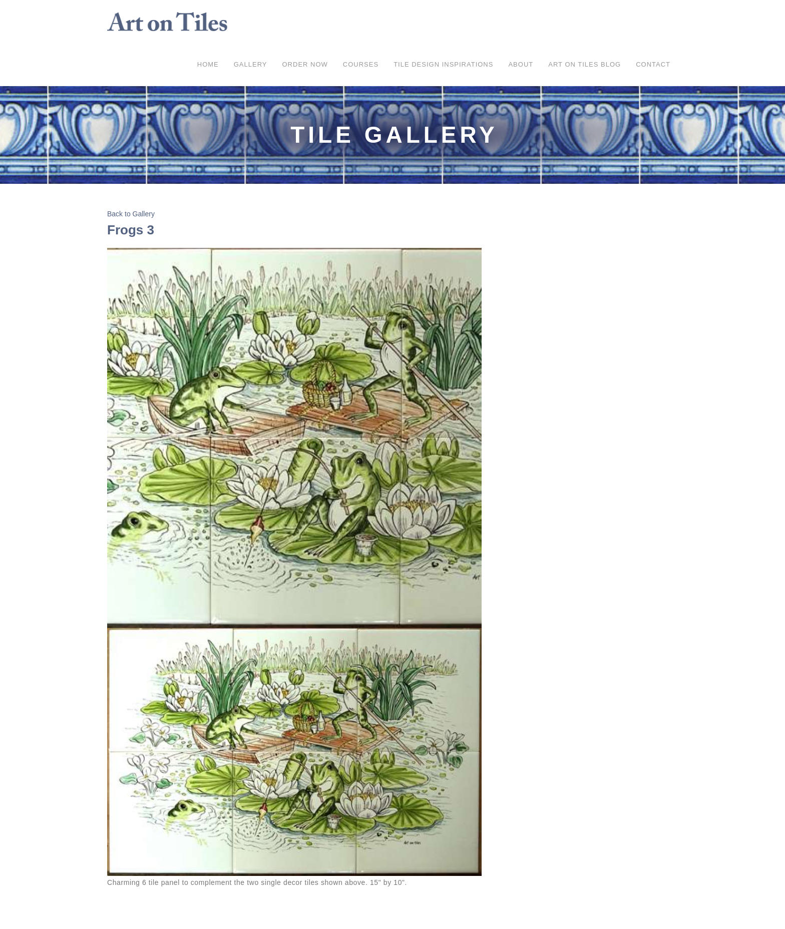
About (520, 64)
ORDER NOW (305, 64)
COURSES (360, 64)
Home (208, 64)
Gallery (250, 64)
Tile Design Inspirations (443, 64)
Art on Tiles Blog (584, 64)
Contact (653, 64)
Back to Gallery (131, 214)
